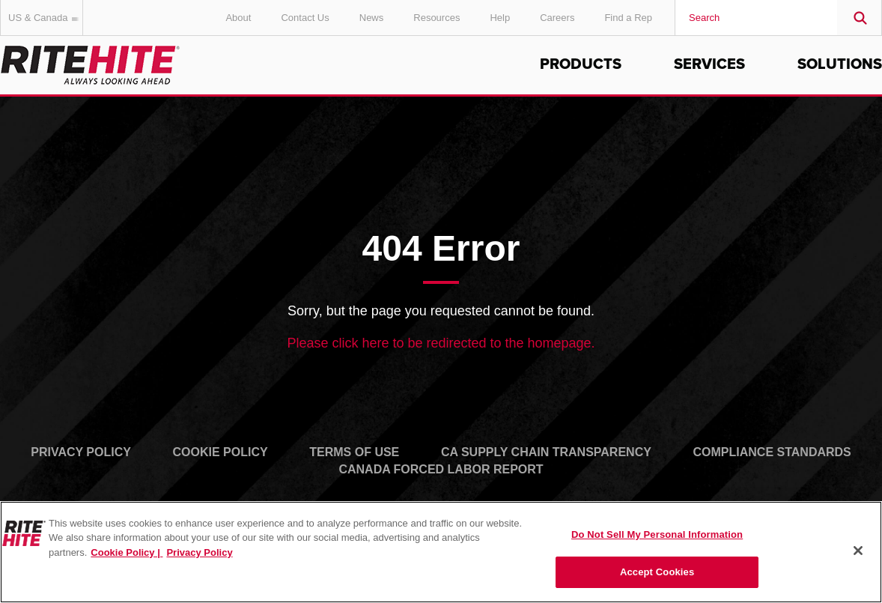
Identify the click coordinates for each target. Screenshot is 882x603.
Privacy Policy (81, 452)
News (371, 17)
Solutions (839, 64)
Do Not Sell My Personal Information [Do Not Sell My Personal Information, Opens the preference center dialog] (657, 534)
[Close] (858, 550)
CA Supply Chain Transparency (546, 452)
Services (709, 64)
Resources (436, 17)
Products (580, 64)
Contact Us (305, 17)
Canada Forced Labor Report (440, 469)
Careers (557, 17)
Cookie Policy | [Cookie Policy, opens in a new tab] (126, 552)
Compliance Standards (772, 452)
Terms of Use (354, 452)
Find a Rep (628, 17)
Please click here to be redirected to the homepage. (440, 343)
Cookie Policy (220, 452)
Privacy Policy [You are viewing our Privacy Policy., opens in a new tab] (199, 552)
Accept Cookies (657, 572)
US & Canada (45, 17)
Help (500, 17)
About (238, 17)
